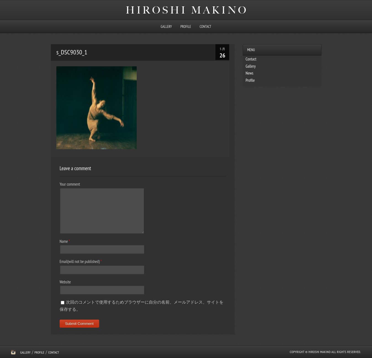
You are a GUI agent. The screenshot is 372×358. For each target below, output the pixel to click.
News (249, 73)
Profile (186, 26)
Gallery (166, 26)
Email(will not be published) (80, 261)
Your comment (70, 184)
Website (65, 282)
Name (64, 241)
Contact (205, 26)
